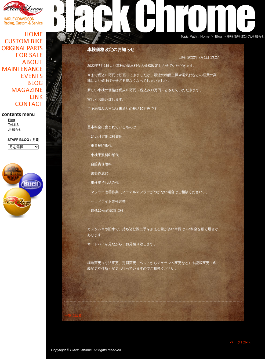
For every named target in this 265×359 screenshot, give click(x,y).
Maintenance (23, 68)
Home (23, 34)
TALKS (13, 125)
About (23, 61)
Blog (23, 82)
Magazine (23, 89)
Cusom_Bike (23, 41)
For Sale (23, 55)
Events (23, 75)
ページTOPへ (240, 342)
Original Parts (23, 48)
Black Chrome (23, 12)
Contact (23, 103)
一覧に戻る (73, 315)
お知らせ (15, 129)
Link (23, 96)
